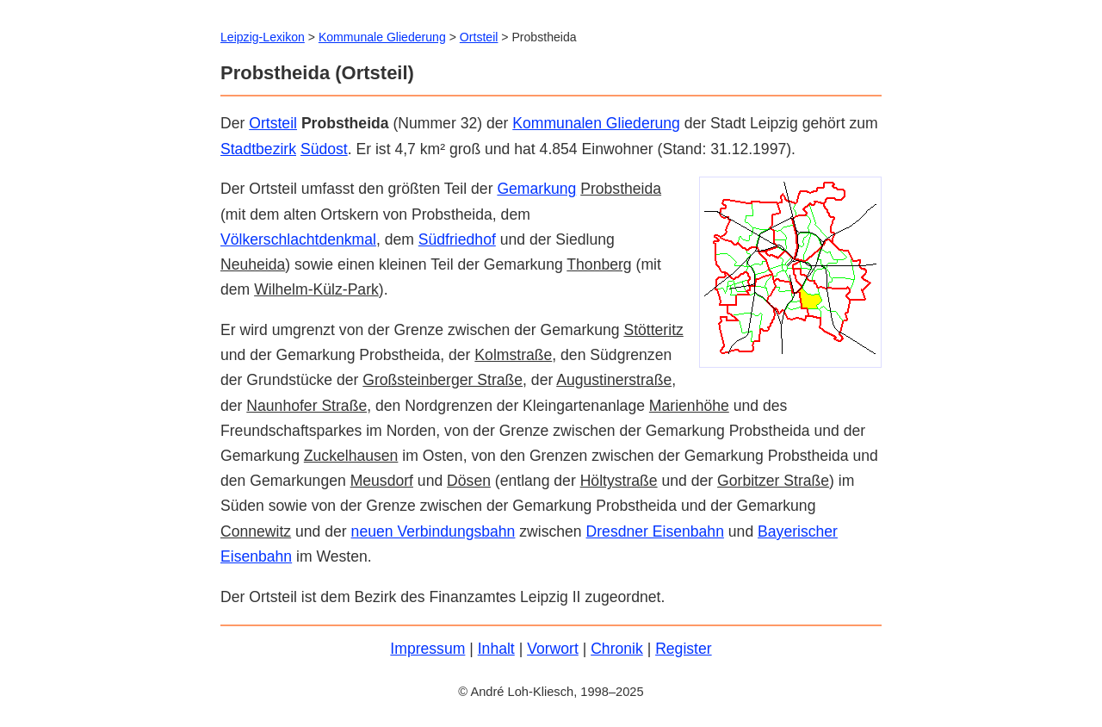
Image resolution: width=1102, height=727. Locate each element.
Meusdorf (381, 480)
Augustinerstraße (614, 379)
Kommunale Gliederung (382, 37)
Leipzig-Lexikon (262, 37)
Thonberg (598, 264)
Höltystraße (619, 480)
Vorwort (553, 648)
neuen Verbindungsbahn (433, 531)
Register (683, 648)
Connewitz (255, 531)
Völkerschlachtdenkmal (298, 239)
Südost (324, 149)
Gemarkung (536, 188)
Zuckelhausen (351, 455)
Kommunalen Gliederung (596, 123)
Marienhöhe (689, 405)
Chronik (617, 648)
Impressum (427, 648)
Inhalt (496, 648)
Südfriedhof (457, 239)
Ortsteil (273, 123)
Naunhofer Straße (306, 405)
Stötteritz (653, 330)
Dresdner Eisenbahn (655, 531)
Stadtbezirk (258, 149)
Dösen (469, 480)
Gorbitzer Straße (773, 480)
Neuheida (252, 264)
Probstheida (620, 188)
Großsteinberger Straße (442, 379)
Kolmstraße (513, 355)
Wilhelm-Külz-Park (316, 289)
